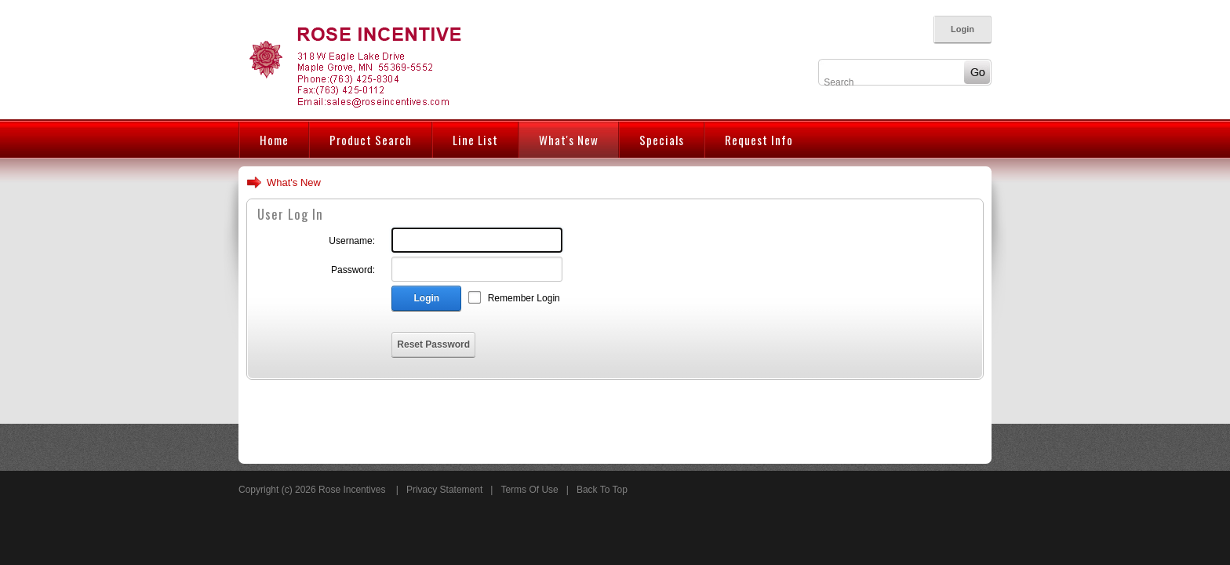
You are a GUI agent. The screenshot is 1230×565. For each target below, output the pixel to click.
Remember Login (524, 298)
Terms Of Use (529, 489)
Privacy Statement (444, 489)
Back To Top (602, 489)
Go (973, 72)
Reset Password (433, 344)
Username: (352, 240)
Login (962, 29)
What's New (294, 182)
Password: (353, 269)
